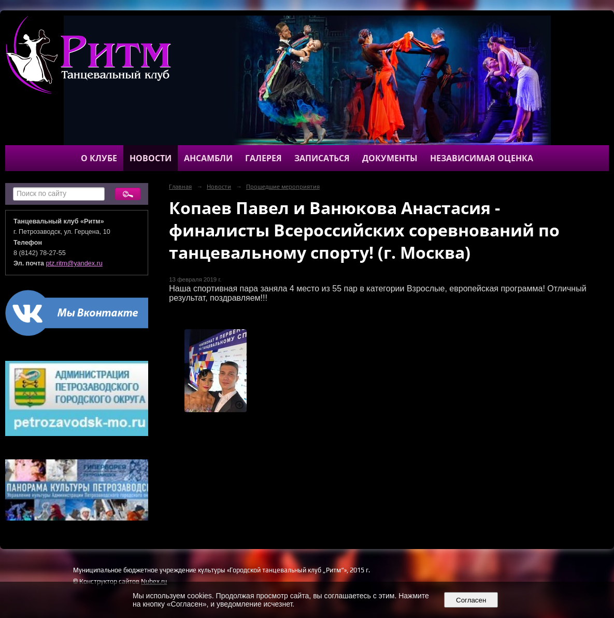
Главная (180, 186)
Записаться (322, 158)
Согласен (471, 600)
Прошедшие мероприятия (283, 186)
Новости (151, 158)
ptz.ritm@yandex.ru (74, 263)
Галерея (263, 158)
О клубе (99, 158)
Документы (390, 158)
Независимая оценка (481, 158)
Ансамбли (208, 158)
